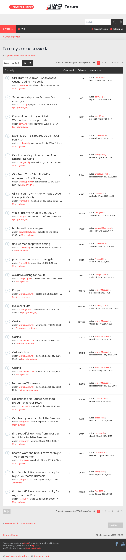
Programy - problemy (26, 328)
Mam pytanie (18, 88)
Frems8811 (24, 200)
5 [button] (112, 62)
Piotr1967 (23, 498)
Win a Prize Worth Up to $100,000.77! (34, 213)
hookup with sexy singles (27, 228)
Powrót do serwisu (21, 7)
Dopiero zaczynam (21, 297)
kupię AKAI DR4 (21, 306)
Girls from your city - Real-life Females (36, 418)
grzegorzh (24, 421)
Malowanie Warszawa (26, 383)
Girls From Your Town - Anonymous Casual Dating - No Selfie (34, 80)
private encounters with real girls (32, 259)
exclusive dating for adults (28, 275)
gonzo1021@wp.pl (27, 231)
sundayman (25, 309)
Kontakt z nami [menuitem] (40, 556)
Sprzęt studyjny (20, 107)
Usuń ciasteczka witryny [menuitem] (16, 556)
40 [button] (118, 62)
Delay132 (23, 216)
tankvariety (24, 143)
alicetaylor (24, 460)
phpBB (26, 543)
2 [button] (102, 62)
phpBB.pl (35, 545)
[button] (94, 62)
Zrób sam (17, 482)
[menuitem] (21, 29)
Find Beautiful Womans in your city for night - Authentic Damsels (36, 474)
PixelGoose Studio (33, 548)
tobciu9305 (24, 406)
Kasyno (16, 290)
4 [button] (109, 62)
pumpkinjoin (25, 278)
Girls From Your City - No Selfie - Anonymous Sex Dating (32, 176)
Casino (16, 321)
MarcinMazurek (26, 293)
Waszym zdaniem (25, 343)
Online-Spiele (20, 352)
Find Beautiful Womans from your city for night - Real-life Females (35, 435)
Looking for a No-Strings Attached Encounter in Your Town (33, 401)
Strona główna (10, 535)
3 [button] (105, 62)
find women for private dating (31, 244)
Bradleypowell (26, 181)
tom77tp (23, 104)
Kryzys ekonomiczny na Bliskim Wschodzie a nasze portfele (31, 118)
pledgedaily (24, 162)
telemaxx (23, 85)
